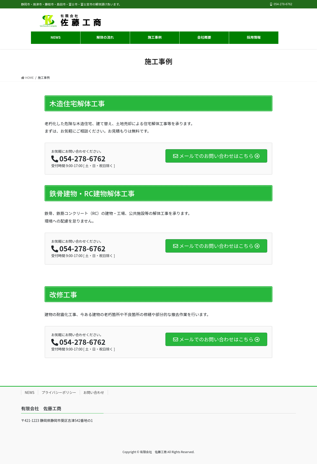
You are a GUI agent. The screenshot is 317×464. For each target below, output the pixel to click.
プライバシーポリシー (59, 392)
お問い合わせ (93, 392)
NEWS (29, 392)
